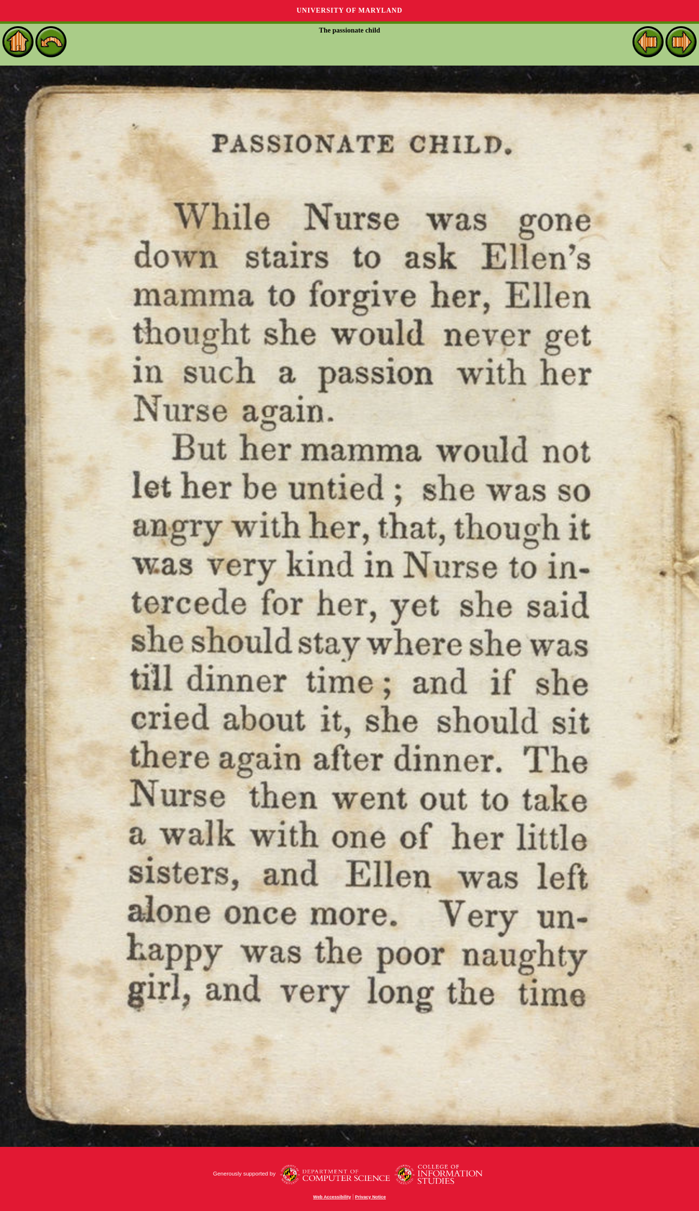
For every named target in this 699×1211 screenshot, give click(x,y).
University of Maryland (349, 10)
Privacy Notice (370, 1196)
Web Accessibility (332, 1196)
